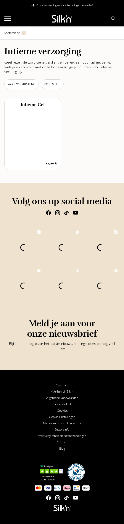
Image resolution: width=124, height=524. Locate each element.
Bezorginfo (62, 429)
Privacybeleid (62, 404)
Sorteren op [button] (12, 33)
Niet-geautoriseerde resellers (62, 423)
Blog (62, 448)
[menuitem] (62, 385)
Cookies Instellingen (62, 417)
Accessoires (52, 84)
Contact (62, 442)
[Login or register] (113, 18)
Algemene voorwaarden (62, 398)
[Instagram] (57, 212)
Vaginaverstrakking (21, 84)
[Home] (62, 19)
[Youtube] (75, 212)
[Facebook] (48, 212)
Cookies (62, 410)
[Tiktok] (66, 212)
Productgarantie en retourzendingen (62, 436)
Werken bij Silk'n (62, 391)
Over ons (62, 385)
